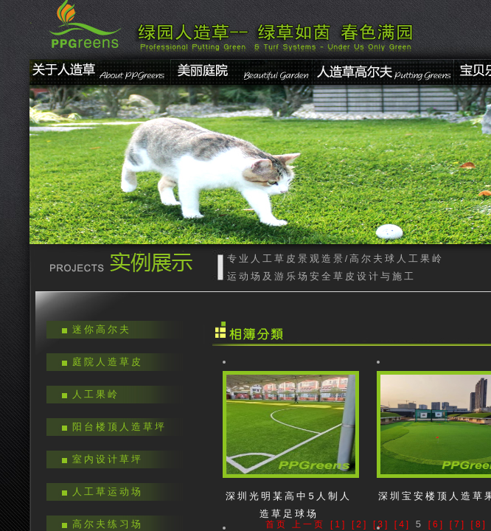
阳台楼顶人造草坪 (119, 426)
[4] (402, 524)
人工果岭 (95, 394)
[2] (360, 524)
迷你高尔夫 (101, 329)
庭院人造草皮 (107, 361)
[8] (479, 524)
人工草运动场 (107, 491)
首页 (276, 524)
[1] (338, 524)
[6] (436, 524)
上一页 (308, 524)
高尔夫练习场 (107, 524)
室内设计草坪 (107, 459)
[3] (381, 524)
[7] (458, 524)
